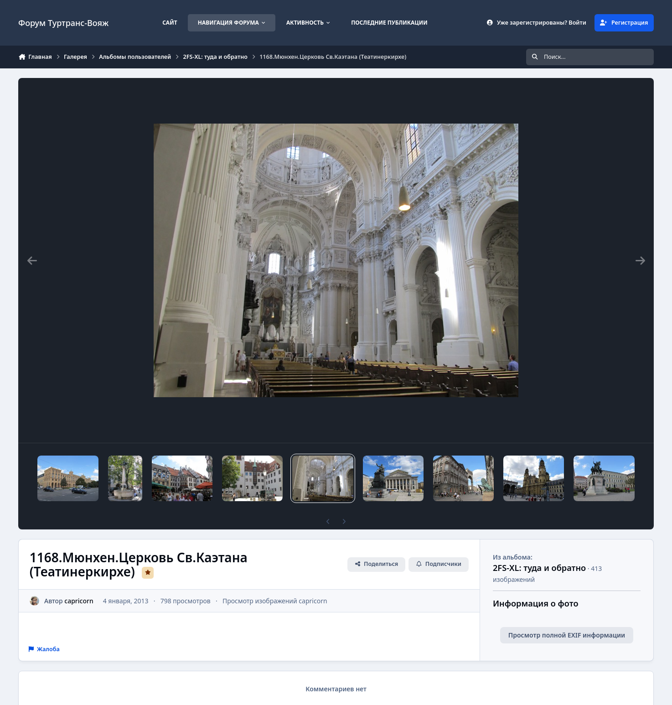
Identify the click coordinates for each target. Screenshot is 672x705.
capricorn (78, 600)
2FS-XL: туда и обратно (539, 567)
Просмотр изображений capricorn (274, 600)
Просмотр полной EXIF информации (566, 635)
